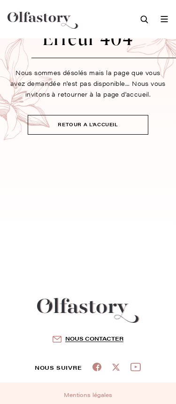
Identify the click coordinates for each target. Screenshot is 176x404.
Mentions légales (88, 394)
